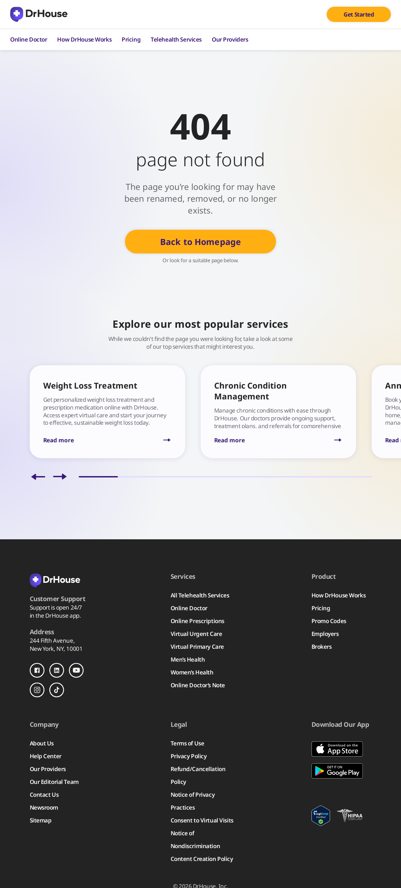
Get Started (359, 14)
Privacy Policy (189, 756)
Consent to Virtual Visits (202, 820)
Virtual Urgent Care (196, 634)
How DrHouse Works (84, 39)
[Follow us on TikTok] (56, 690)
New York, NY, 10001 (56, 648)
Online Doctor (28, 39)
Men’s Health (188, 659)
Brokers (321, 646)
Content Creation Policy (202, 859)
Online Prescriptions (197, 621)
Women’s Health (192, 672)
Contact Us (44, 794)
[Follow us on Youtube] (76, 670)
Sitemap (41, 820)
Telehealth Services (176, 39)
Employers (325, 634)
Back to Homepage (200, 241)
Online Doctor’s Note (198, 685)
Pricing (131, 39)
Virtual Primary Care (197, 646)
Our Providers (230, 39)
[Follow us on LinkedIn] (56, 670)
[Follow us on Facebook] (37, 670)
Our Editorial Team (54, 782)
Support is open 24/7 (56, 607)
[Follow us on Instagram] (37, 690)
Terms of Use (187, 743)
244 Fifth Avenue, (52, 640)
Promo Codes (328, 621)
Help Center (45, 756)
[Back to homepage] (63, 579)
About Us (42, 743)
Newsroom (44, 807)
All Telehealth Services (200, 595)
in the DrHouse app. (55, 615)
